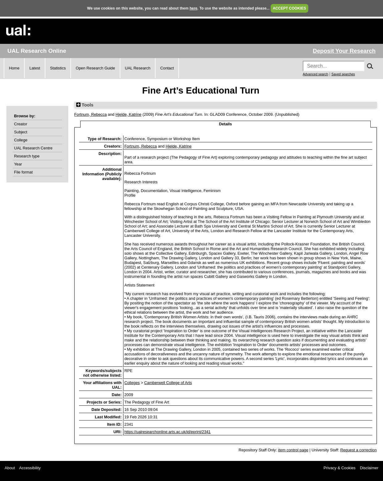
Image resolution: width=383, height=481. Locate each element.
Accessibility (30, 468)
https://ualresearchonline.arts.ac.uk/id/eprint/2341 (167, 431)
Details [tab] (225, 124)
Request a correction (358, 450)
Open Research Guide (95, 68)
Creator (20, 124)
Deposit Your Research (344, 51)
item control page (293, 450)
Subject (20, 132)
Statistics (58, 68)
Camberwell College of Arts (168, 382)
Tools (85, 104)
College (20, 140)
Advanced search (315, 74)
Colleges (132, 382)
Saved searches (343, 74)
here (193, 8)
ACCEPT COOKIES (289, 8)
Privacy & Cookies (339, 468)
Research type (27, 156)
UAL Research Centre (33, 148)
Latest (34, 68)
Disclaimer (369, 468)
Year (18, 164)
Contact (167, 68)
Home (14, 68)
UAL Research (138, 68)
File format (23, 172)
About (10, 468)
